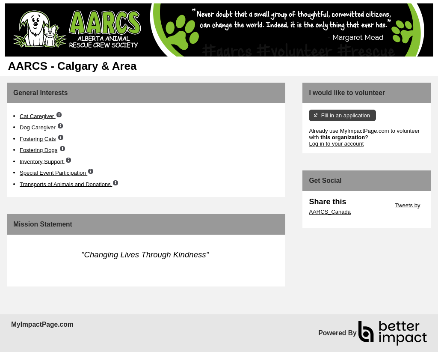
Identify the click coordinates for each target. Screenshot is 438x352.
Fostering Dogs (38, 150)
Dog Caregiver (38, 127)
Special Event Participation (53, 173)
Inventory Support (42, 161)
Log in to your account (336, 143)
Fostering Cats (38, 138)
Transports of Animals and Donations (66, 184)
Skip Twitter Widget (370, 205)
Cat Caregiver (38, 116)
